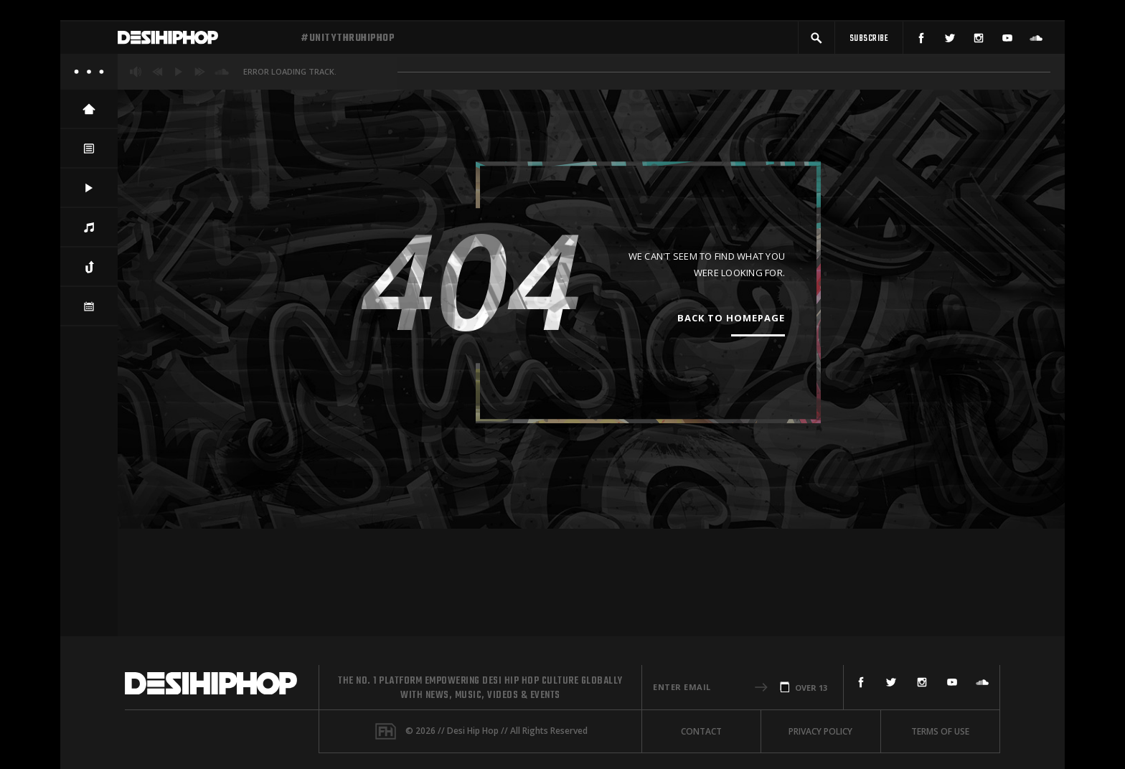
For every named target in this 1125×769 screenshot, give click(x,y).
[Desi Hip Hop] (204, 41)
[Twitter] (950, 41)
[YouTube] (1007, 41)
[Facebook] (921, 41)
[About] (89, 79)
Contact (701, 731)
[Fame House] (385, 731)
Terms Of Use (940, 731)
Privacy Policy (820, 731)
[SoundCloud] (1036, 41)
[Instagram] (978, 41)
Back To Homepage (731, 325)
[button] (816, 41)
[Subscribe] (868, 41)
